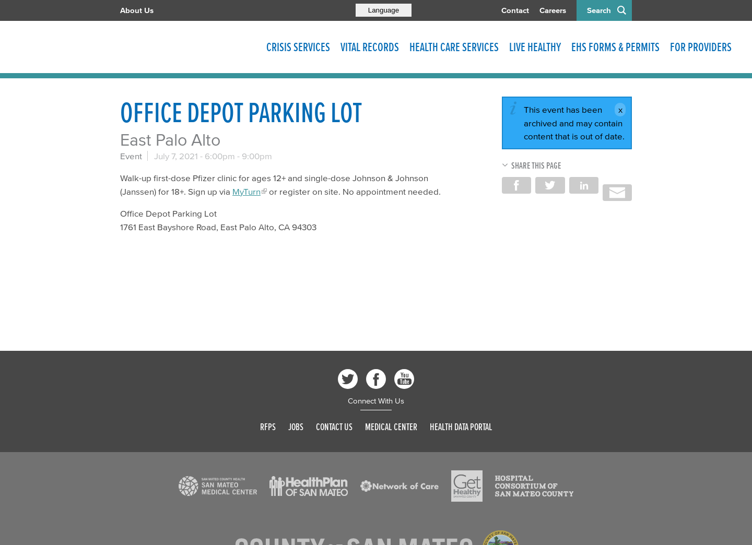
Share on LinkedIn (583, 185)
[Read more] (218, 486)
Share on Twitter (550, 185)
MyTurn (246, 191)
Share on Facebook (516, 185)
